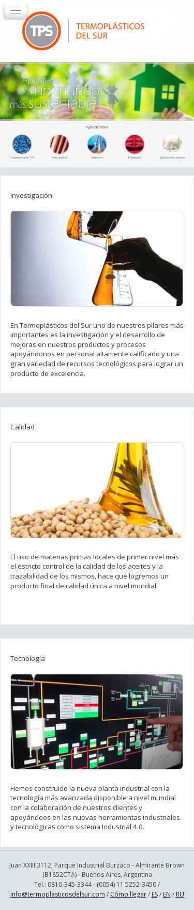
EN (167, 894)
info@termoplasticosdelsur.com (57, 894)
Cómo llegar (128, 894)
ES (155, 894)
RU (180, 894)
